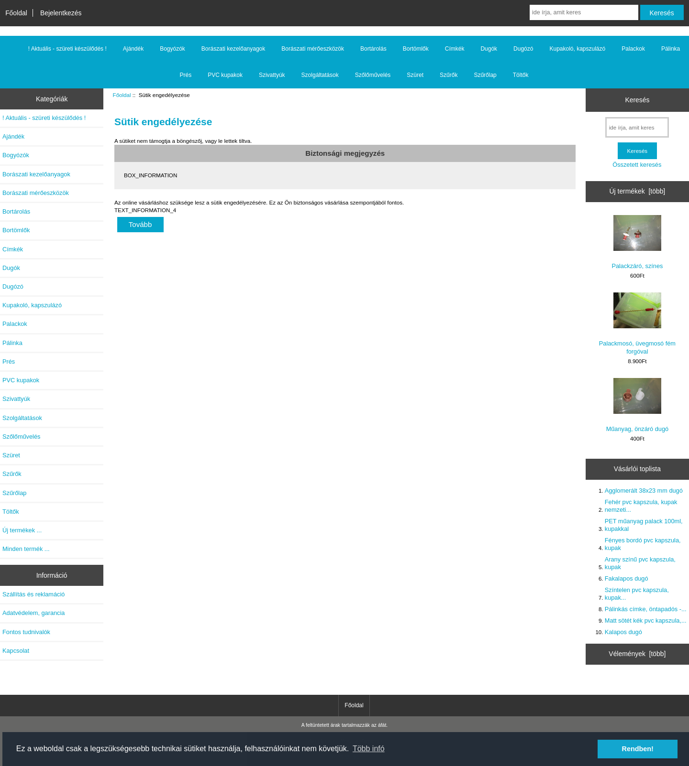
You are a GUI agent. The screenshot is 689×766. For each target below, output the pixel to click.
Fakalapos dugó (626, 578)
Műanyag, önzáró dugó (637, 405)
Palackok (633, 48)
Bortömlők (416, 48)
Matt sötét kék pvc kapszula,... (646, 620)
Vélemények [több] (637, 654)
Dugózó (523, 48)
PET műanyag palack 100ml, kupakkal (644, 525)
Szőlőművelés (373, 75)
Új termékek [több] (638, 191)
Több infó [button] (369, 748)
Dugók (488, 48)
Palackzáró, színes (637, 242)
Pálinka (670, 48)
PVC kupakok (225, 75)
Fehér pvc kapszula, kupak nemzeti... (641, 505)
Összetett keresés (636, 164)
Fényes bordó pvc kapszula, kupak (643, 544)
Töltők (521, 75)
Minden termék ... (26, 548)
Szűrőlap (485, 75)
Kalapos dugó (623, 632)
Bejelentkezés (61, 13)
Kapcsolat (15, 650)
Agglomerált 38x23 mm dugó (644, 490)
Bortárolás (373, 48)
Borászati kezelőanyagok (233, 48)
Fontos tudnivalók (26, 632)
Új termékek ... (22, 530)
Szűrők (448, 75)
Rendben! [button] (638, 749)
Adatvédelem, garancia (33, 612)
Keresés (637, 100)
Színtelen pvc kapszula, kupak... (637, 593)
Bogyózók (172, 48)
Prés (186, 75)
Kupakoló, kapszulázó (577, 48)
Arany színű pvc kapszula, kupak (640, 563)
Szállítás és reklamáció (33, 594)
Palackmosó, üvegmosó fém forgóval (637, 323)
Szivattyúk (272, 75)
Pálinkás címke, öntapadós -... (646, 609)
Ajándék (133, 48)
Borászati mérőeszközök (312, 48)
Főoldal (16, 13)
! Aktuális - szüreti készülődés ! (67, 48)
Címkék (455, 48)
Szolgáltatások (320, 75)
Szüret (415, 75)
